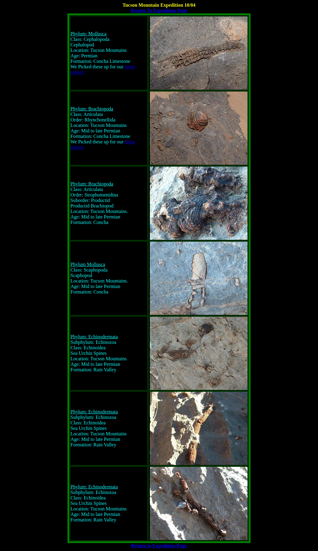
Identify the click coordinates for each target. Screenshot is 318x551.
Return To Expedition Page (159, 10)
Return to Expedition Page (159, 545)
